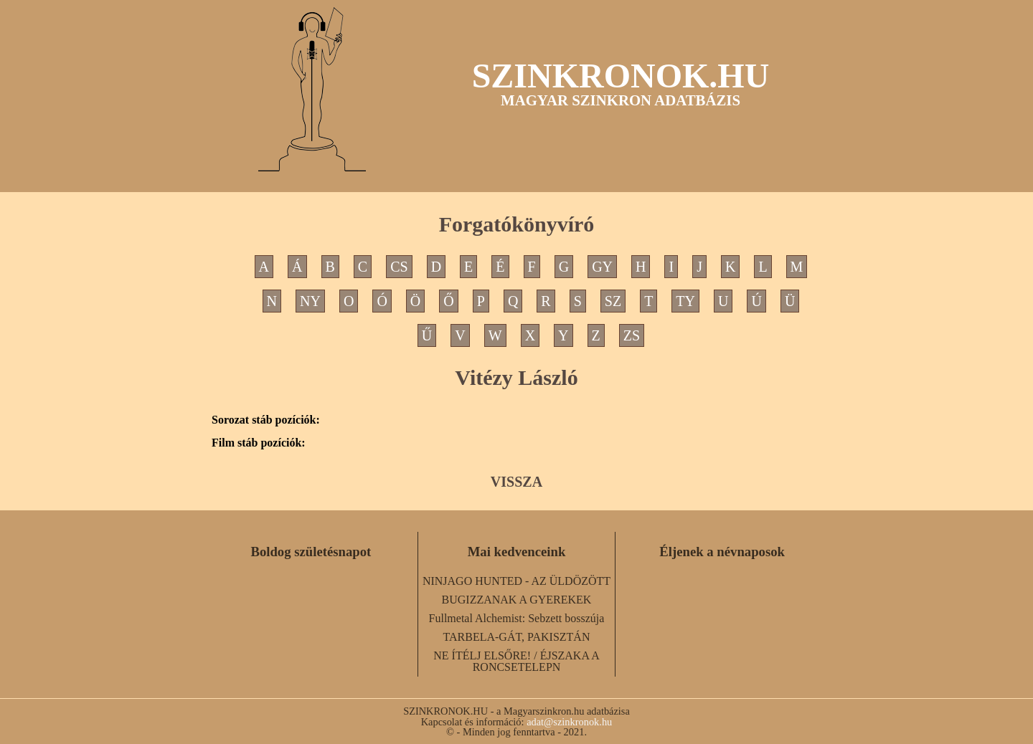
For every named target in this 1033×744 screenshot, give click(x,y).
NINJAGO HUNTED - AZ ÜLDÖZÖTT (516, 581)
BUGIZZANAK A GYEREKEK (517, 599)
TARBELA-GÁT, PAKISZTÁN (516, 637)
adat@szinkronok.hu (569, 722)
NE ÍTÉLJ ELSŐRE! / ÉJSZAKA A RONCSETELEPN (516, 661)
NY (310, 301)
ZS (631, 335)
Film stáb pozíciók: (259, 443)
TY (685, 301)
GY (602, 267)
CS (398, 267)
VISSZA (516, 481)
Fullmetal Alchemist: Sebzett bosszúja (517, 618)
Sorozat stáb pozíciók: (266, 420)
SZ (613, 301)
